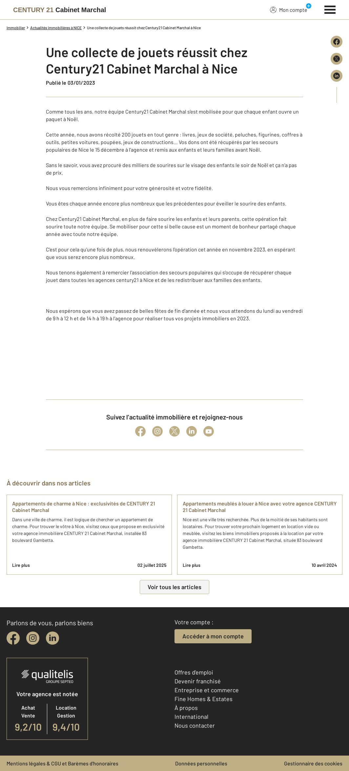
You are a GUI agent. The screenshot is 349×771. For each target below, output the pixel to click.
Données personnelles (201, 763)
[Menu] (330, 9)
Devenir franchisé (197, 681)
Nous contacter (194, 725)
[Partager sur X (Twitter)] (336, 59)
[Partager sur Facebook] (336, 42)
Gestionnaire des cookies (313, 763)
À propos (186, 707)
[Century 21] (59, 10)
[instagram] (32, 638)
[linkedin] (52, 638)
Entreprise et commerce (206, 690)
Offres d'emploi (193, 672)
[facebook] (13, 638)
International (191, 716)
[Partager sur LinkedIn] (336, 76)
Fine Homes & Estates (203, 698)
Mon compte (288, 9)
